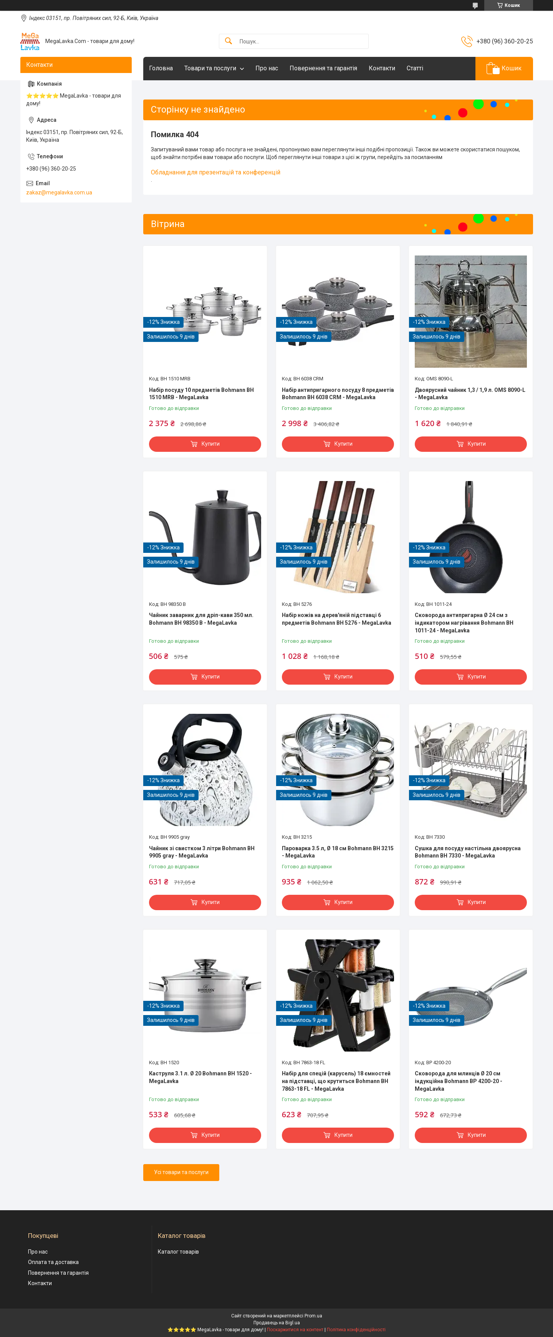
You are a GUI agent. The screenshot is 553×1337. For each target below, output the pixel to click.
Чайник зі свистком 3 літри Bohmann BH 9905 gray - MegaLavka (202, 852)
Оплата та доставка (53, 1262)
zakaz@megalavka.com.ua (59, 192)
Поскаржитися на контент (295, 1329)
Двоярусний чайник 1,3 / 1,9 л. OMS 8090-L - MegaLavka (470, 394)
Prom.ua (313, 1316)
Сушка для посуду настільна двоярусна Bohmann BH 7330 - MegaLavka (468, 852)
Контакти (382, 68)
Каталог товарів (178, 1252)
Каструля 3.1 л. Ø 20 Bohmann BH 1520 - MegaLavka (200, 1077)
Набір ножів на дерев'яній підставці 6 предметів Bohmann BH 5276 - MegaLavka (336, 619)
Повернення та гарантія (323, 68)
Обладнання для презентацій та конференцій (215, 172)
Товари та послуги (210, 68)
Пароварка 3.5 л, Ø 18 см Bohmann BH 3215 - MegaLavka (338, 852)
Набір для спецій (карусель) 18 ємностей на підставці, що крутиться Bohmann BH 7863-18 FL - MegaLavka (336, 1080)
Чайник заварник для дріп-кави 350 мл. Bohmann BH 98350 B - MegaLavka (201, 619)
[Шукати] (228, 41)
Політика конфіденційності (356, 1329)
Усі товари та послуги (181, 1172)
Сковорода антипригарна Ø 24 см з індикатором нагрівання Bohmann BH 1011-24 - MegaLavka (464, 622)
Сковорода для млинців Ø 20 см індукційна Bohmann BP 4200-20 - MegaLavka (458, 1080)
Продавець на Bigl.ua (276, 1322)
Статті (415, 68)
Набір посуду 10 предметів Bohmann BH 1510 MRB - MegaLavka (201, 394)
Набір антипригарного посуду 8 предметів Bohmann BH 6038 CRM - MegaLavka (338, 394)
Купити (211, 444)
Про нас (266, 68)
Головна (161, 68)
